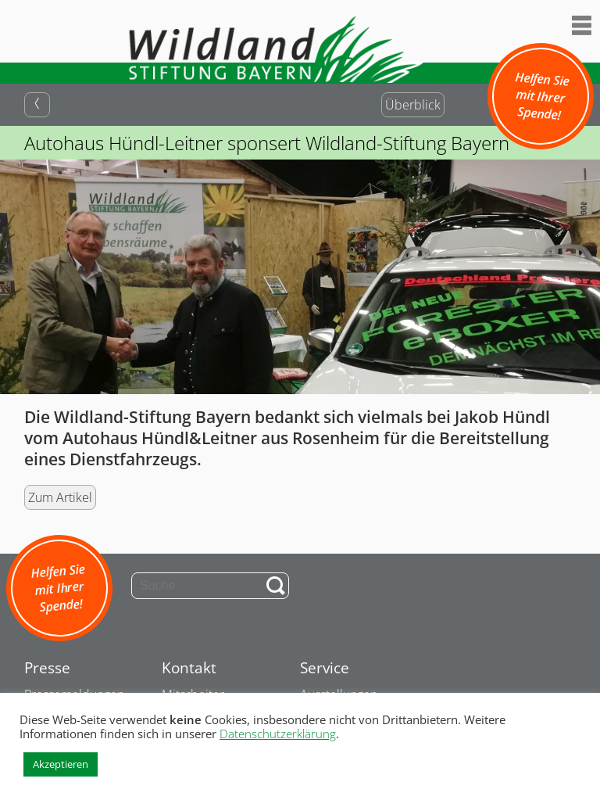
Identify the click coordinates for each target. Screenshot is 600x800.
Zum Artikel (60, 497)
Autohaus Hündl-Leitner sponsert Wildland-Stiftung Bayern (266, 143)
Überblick (413, 104)
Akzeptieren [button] (60, 764)
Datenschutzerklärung (278, 733)
